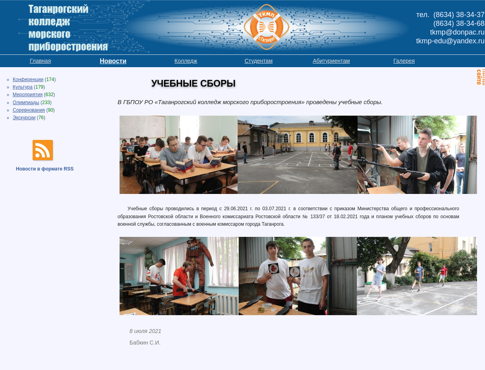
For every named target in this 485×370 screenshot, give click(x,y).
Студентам (259, 61)
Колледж (185, 61)
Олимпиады (26, 102)
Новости (113, 61)
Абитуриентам (331, 61)
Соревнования (29, 110)
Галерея (404, 61)
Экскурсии (24, 117)
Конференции (28, 79)
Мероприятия (28, 94)
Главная (40, 61)
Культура (23, 87)
